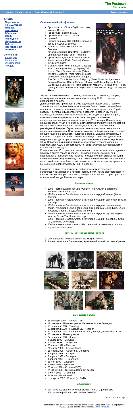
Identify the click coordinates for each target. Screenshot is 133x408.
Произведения (13, 46)
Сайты (9, 44)
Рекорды (9, 65)
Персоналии (12, 22)
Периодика (11, 38)
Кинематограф (13, 25)
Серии (8, 36)
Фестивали (11, 30)
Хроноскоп (11, 60)
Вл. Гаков (53, 389)
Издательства (13, 41)
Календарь (11, 57)
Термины (10, 49)
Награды (10, 27)
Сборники (10, 33)
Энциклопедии (13, 63)
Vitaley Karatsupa (102, 407)
